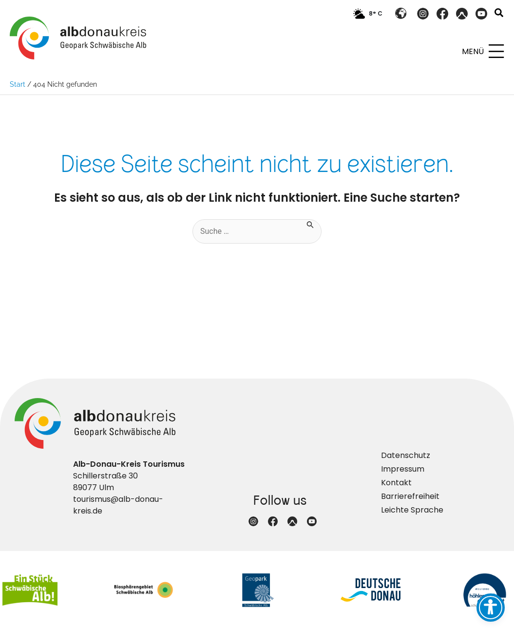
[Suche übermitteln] (310, 224)
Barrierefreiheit (410, 496)
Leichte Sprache (412, 509)
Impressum (402, 469)
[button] (499, 13)
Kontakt (396, 482)
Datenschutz (405, 455)
